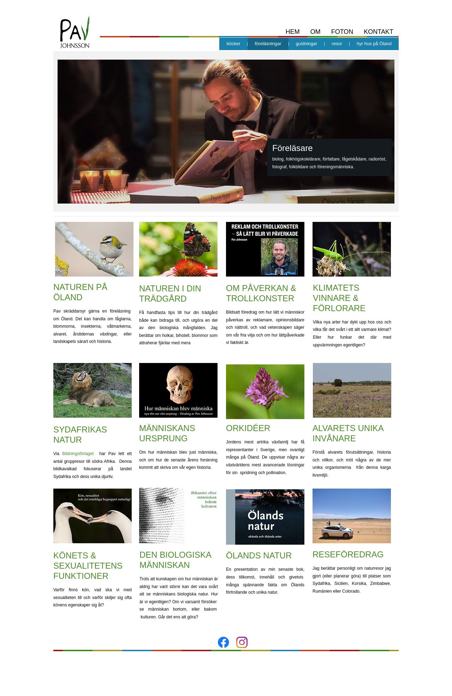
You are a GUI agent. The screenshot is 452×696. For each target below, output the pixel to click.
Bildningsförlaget (78, 453)
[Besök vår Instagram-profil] (242, 642)
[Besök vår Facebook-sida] (223, 642)
